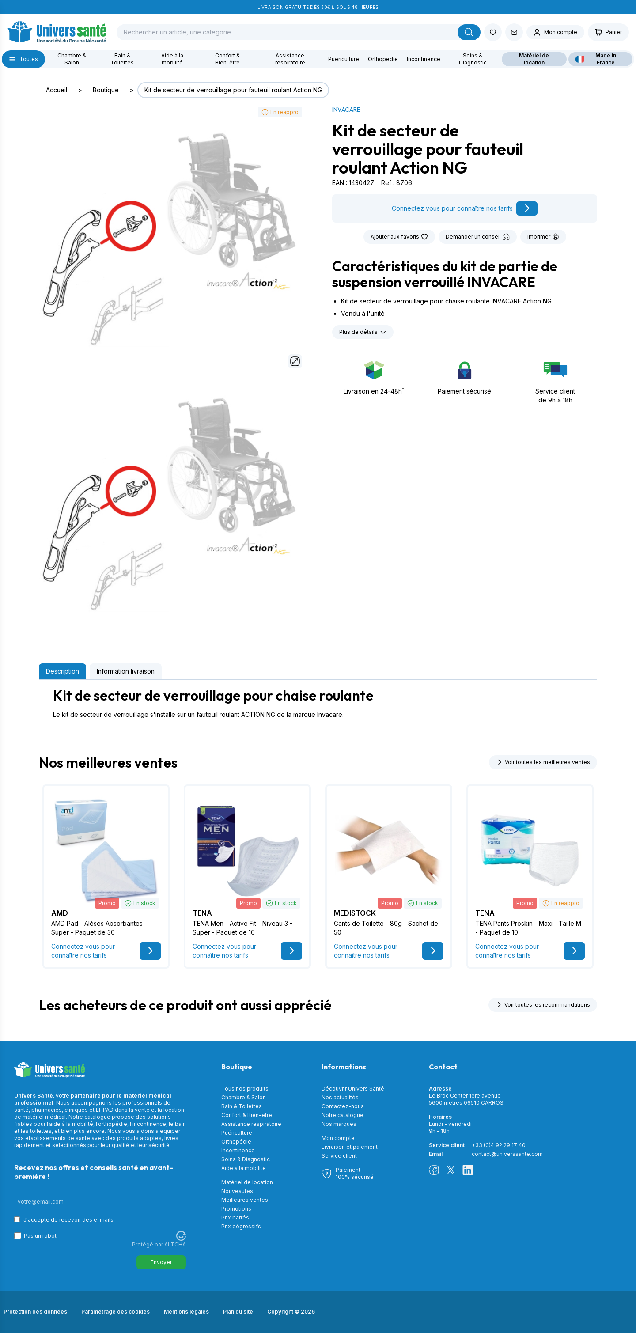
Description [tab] (62, 671)
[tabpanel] (318, 703)
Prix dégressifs (241, 1226)
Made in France (595, 59)
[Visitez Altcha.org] (181, 1236)
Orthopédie (383, 59)
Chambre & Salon (71, 59)
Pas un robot (40, 1235)
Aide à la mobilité (172, 59)
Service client (339, 1155)
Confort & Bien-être (227, 59)
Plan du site (238, 1311)
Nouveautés (237, 1191)
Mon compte (338, 1138)
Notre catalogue (342, 1115)
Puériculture (343, 59)
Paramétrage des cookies (115, 1311)
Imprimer (543, 236)
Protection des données (35, 1311)
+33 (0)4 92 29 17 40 (499, 1145)
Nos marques (339, 1124)
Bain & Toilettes (122, 59)
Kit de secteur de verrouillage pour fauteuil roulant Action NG (233, 90)
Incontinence (423, 59)
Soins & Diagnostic (473, 59)
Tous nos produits (245, 1088)
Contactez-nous (343, 1106)
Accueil (56, 90)
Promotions (236, 1208)
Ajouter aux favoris (399, 236)
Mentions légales (186, 1311)
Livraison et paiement (350, 1147)
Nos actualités (340, 1097)
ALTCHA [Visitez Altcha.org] (175, 1244)
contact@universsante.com (507, 1154)
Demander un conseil (478, 236)
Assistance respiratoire (290, 59)
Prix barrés (235, 1217)
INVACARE (346, 110)
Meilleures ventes (244, 1200)
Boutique (106, 90)
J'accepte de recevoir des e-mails (68, 1219)
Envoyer (161, 1262)
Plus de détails (362, 332)
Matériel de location (534, 59)
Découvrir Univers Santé (353, 1088)
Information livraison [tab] (126, 671)
